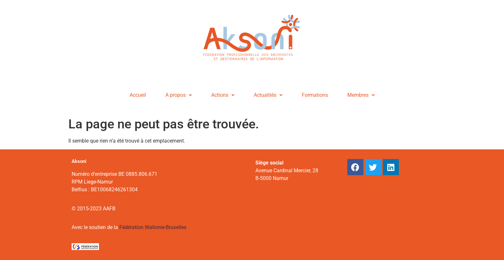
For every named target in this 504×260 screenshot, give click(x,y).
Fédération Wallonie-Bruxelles (152, 227)
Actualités (268, 95)
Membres (361, 95)
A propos (178, 95)
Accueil (138, 95)
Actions (222, 95)
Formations (315, 95)
